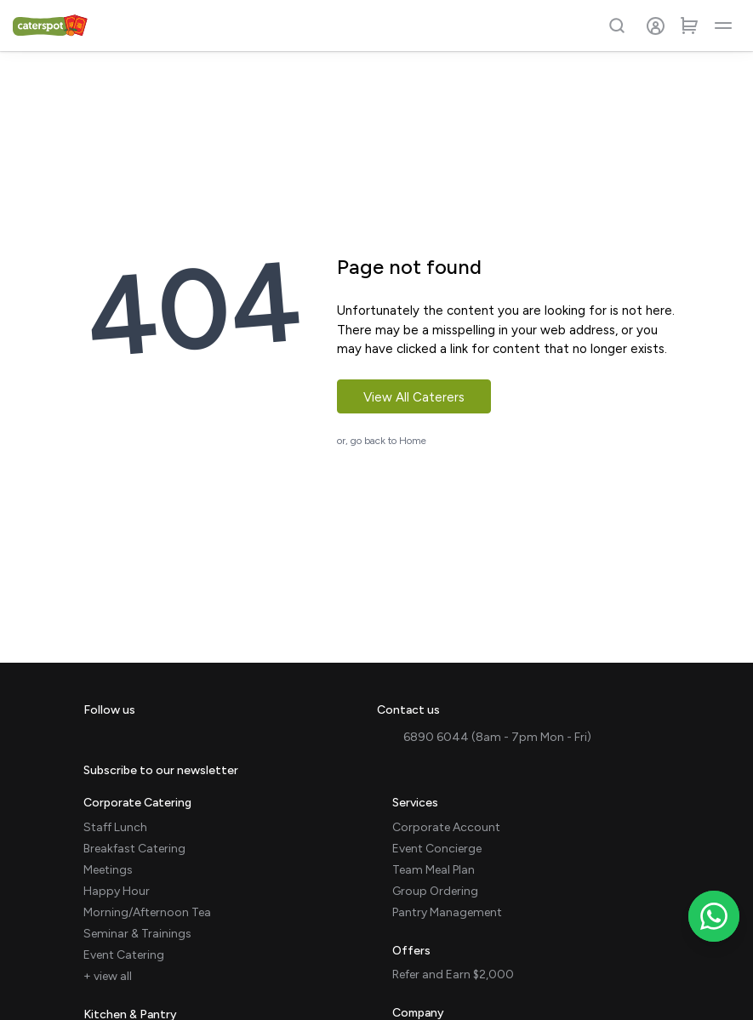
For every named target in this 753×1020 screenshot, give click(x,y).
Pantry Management (447, 912)
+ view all (107, 976)
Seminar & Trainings (137, 933)
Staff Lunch (115, 827)
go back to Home (388, 441)
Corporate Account (446, 827)
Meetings (108, 870)
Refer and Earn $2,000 (453, 974)
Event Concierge (437, 848)
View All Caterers (414, 397)
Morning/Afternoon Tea (147, 912)
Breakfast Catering (134, 848)
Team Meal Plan (433, 870)
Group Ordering (435, 891)
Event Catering (123, 955)
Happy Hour (116, 891)
